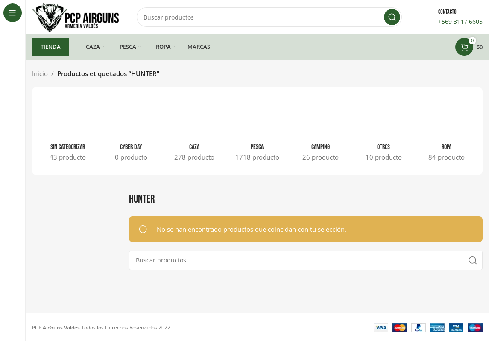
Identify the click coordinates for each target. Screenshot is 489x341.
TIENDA (51, 46)
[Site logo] (76, 16)
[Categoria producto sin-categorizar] (68, 131)
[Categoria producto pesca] (257, 131)
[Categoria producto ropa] (446, 131)
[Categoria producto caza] (194, 131)
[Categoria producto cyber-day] (131, 131)
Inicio (40, 73)
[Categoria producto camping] (320, 131)
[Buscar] (269, 17)
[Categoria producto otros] (383, 131)
